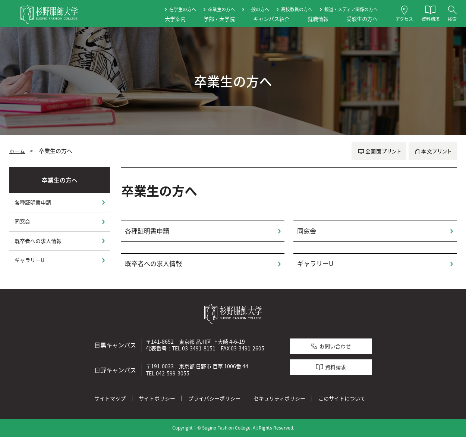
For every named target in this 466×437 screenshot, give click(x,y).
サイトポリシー (157, 398)
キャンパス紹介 (271, 19)
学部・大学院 (219, 19)
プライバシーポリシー (214, 398)
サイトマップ (110, 398)
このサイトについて (341, 398)
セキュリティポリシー (279, 398)
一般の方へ (258, 9)
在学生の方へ (182, 9)
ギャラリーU (315, 263)
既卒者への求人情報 (153, 263)
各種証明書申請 (147, 230)
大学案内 (175, 19)
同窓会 (306, 230)
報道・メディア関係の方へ (351, 9)
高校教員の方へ (296, 9)
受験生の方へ (362, 19)
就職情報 (318, 19)
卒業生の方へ (221, 9)
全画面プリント (379, 151)
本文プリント (433, 151)
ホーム (17, 150)
